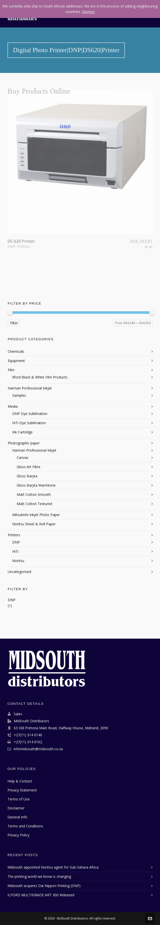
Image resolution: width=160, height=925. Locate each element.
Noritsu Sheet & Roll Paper (34, 524)
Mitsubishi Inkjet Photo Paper (36, 514)
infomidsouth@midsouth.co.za (38, 748)
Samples (19, 395)
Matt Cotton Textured (34, 503)
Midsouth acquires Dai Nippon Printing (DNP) (43, 885)
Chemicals (16, 351)
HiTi (15, 551)
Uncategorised (19, 571)
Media (13, 406)
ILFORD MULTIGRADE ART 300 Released (40, 895)
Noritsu (18, 560)
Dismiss (88, 11)
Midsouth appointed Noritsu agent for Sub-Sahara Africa (52, 867)
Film (11, 370)
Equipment (16, 360)
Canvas (22, 457)
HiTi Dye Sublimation (29, 422)
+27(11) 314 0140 (28, 735)
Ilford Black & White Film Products (40, 377)
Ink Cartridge (22, 432)
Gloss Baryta (27, 476)
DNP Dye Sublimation (29, 413)
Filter (14, 323)
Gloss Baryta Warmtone (36, 485)
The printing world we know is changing (39, 876)
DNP (11, 228)
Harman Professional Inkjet (30, 388)
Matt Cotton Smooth (34, 494)
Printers (23, 228)
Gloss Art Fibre (28, 466)
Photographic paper (24, 443)
